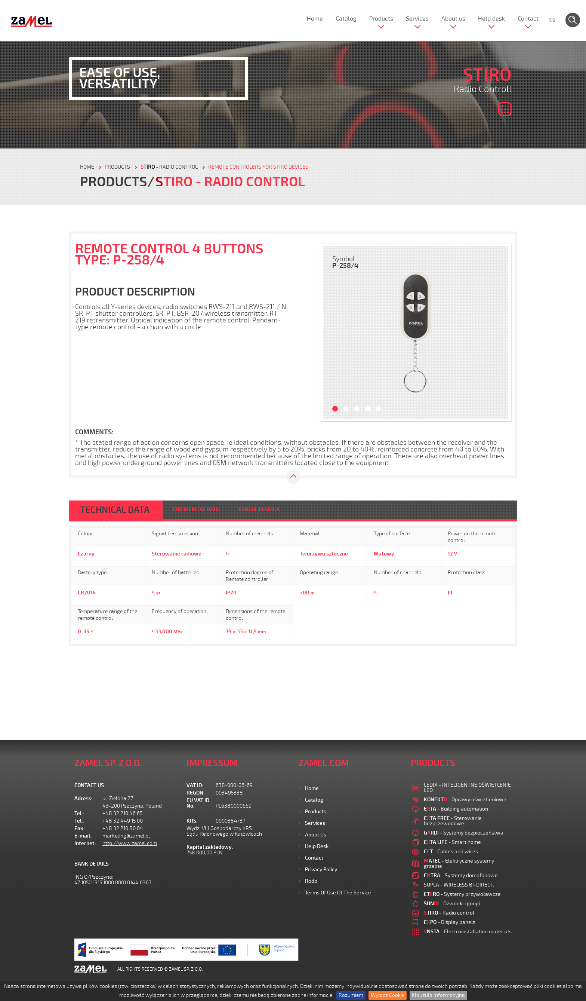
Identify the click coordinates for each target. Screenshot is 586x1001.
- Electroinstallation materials (468, 931)
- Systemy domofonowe (461, 875)
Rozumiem (351, 995)
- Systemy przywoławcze (462, 894)
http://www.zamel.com (129, 843)
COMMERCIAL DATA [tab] (196, 509)
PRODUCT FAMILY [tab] (259, 509)
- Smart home (452, 842)
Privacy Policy (321, 869)
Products (381, 18)
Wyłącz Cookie (387, 995)
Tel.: (79, 813)
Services (417, 18)
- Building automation (456, 809)
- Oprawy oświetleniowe (465, 799)
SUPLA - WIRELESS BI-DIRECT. (459, 885)
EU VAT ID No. (197, 803)
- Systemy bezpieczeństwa (463, 833)
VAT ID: (194, 785)
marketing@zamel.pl (126, 836)
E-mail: (83, 836)
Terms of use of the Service (338, 893)
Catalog (346, 18)
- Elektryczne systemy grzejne (459, 863)
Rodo (311, 881)
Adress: (83, 798)
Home (315, 18)
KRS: (192, 821)
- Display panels (449, 922)
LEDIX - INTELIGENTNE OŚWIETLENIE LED (467, 787)
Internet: (85, 843)
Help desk (491, 18)
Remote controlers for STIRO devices (258, 167)
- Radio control (169, 167)
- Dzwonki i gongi (452, 903)
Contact (528, 18)
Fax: (79, 828)
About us (453, 18)
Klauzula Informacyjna (438, 995)
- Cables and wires (451, 851)
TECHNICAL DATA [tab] (114, 509)
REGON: (195, 793)
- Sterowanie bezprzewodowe (453, 821)
